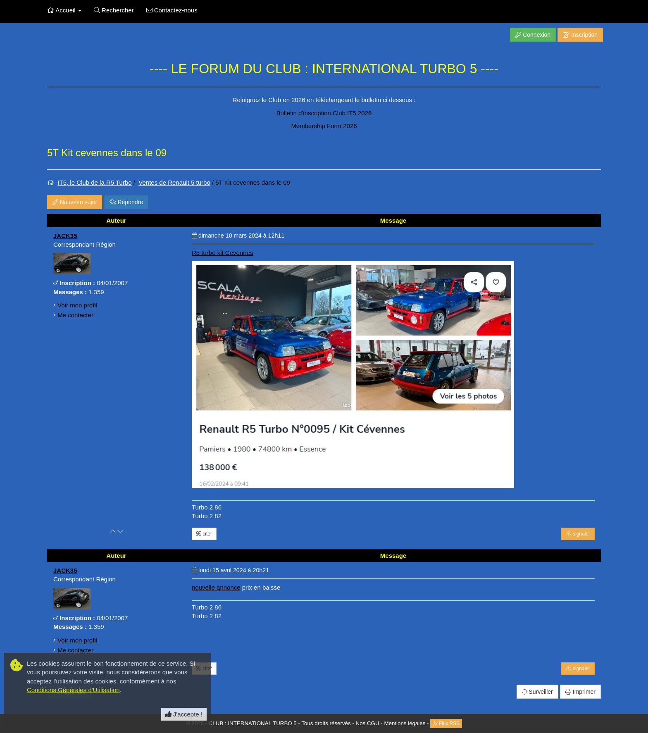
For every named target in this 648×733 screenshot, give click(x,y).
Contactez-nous (172, 10)
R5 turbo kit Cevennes (222, 252)
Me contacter (75, 315)
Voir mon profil (77, 305)
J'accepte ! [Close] (183, 714)
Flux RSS (446, 723)
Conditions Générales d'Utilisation (73, 689)
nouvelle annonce (216, 587)
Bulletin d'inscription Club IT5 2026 (324, 113)
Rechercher (114, 10)
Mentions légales (404, 723)
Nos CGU (367, 723)
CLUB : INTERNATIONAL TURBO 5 (253, 723)
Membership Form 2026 (324, 125)
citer (204, 534)
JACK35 (65, 235)
